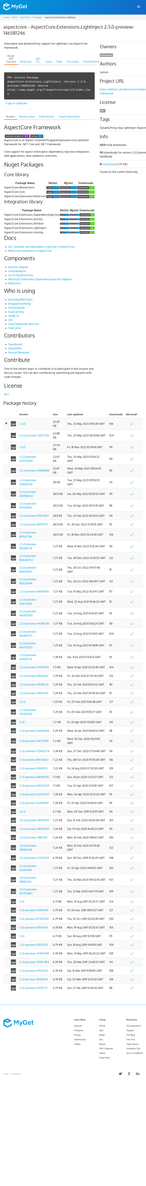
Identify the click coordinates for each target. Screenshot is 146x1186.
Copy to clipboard (16, 103)
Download (109, 164)
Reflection (14, 283)
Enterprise (78, 1030)
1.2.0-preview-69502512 (33, 970)
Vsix (101, 1039)
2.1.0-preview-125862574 (34, 751)
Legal (5, 1073)
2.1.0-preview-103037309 (34, 785)
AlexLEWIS (15, 348)
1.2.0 (22, 936)
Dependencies (46, 116)
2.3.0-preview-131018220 (33, 684)
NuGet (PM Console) (11, 58)
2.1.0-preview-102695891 (33, 803)
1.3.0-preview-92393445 (33, 910)
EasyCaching (16, 311)
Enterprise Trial (133, 1048)
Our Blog (131, 1035)
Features (78, 1026)
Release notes (27, 116)
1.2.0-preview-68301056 (33, 979)
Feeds (14, 17)
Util (10, 320)
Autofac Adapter (18, 267)
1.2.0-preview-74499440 (34, 953)
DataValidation (17, 271)
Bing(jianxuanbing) (19, 303)
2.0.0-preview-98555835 (34, 829)
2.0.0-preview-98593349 (34, 820)
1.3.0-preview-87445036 (34, 919)
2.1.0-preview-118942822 (33, 759)
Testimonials (80, 1039)
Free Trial (131, 1039)
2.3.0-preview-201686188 (34, 470)
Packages (37, 17)
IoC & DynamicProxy (20, 275)
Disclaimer (16, 1073)
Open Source (132, 1044)
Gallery (77, 1044)
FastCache (14, 328)
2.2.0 (22, 701)
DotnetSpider (16, 307)
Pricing (77, 1035)
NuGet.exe (26, 61)
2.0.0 (22, 811)
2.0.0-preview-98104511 (33, 837)
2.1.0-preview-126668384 (34, 730)
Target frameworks (69, 116)
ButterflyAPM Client (20, 299)
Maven (102, 1044)
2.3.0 (22, 447)
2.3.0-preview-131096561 (33, 676)
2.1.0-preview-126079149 (34, 741)
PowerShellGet (91, 61)
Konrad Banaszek (18, 352)
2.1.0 (22, 722)
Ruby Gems (104, 1057)
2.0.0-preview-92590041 (34, 858)
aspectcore (25, 17)
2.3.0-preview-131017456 (33, 693)
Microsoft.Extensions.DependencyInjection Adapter (40, 279)
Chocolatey (72, 61)
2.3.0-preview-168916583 (34, 591)
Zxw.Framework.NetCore (23, 324)
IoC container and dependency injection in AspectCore (41, 246)
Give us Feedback (135, 1053)
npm (101, 1030)
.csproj (48, 61)
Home (6, 17)
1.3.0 (21, 901)
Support (130, 1030)
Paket (59, 61)
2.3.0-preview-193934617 (34, 515)
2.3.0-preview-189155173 (33, 524)
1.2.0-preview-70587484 (34, 962)
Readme (10, 116)
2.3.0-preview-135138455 (34, 667)
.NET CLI (38, 60)
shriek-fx (13, 316)
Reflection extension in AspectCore (30, 250)
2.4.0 (22, 423)
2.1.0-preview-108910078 (34, 777)
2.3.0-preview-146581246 (34, 623)
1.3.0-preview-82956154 (33, 927)
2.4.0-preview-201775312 (34, 435)
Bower (102, 1035)
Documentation (134, 1026)
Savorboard (15, 344)
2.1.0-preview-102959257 (34, 794)
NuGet (102, 1026)
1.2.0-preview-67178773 (33, 988)
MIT (6, 394)
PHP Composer (106, 1048)
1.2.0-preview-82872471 (33, 944)
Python (102, 1053)
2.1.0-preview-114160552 (33, 768)
